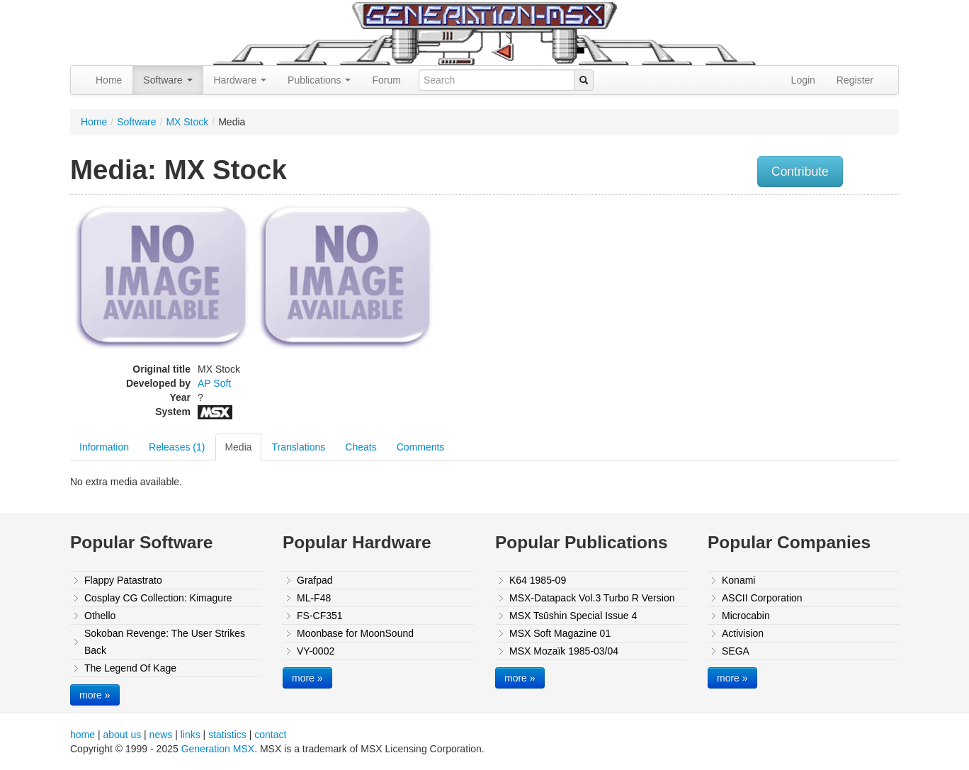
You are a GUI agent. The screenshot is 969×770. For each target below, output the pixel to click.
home (82, 734)
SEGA (735, 651)
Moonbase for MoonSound (355, 633)
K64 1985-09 (537, 580)
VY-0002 (315, 651)
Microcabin (746, 615)
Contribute (800, 171)
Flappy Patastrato (123, 580)
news (161, 734)
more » (94, 695)
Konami (738, 580)
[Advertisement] (756, 301)
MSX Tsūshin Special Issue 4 (573, 615)
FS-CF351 (320, 615)
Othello (99, 615)
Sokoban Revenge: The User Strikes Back (164, 642)
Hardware (240, 80)
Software (167, 80)
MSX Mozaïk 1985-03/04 (563, 651)
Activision (743, 633)
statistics (227, 734)
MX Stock (187, 122)
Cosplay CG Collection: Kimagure (158, 598)
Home (109, 80)
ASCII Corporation (762, 598)
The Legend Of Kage (130, 668)
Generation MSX (218, 748)
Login (803, 80)
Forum (386, 80)
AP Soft (214, 383)
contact (270, 734)
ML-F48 (314, 598)
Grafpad (315, 580)
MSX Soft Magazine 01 (560, 633)
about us (122, 734)
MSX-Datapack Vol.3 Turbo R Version (591, 598)
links (190, 734)
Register (855, 80)
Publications (319, 80)
